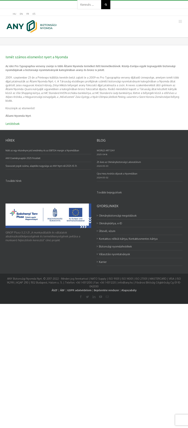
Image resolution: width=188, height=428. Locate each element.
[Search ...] (89, 4)
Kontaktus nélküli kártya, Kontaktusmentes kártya (128, 238)
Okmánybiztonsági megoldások (118, 215)
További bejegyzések (109, 192)
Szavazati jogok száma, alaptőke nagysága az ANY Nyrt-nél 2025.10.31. (41, 166)
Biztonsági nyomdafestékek (115, 246)
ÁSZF (55, 290)
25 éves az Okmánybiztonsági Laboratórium (119, 162)
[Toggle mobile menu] (180, 21)
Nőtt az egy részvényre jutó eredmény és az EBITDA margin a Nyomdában (42, 150)
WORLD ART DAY (106, 150)
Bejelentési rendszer (106, 290)
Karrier (103, 261)
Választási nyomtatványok (114, 254)
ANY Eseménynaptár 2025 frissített (23, 158)
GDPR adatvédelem (79, 290)
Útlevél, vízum (107, 231)
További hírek (13, 180)
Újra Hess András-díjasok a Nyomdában (117, 173)
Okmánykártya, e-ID (110, 223)
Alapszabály (129, 290)
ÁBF (62, 290)
